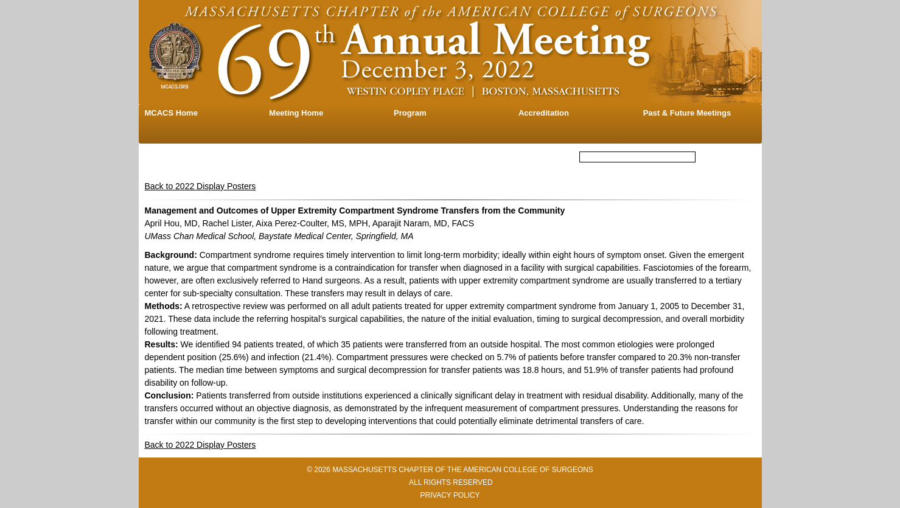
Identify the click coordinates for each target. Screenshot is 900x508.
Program (410, 112)
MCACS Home (171, 112)
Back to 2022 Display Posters (200, 186)
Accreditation (543, 112)
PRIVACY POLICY (450, 495)
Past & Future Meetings (687, 112)
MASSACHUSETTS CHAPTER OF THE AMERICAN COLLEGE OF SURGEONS (462, 469)
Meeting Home (296, 112)
